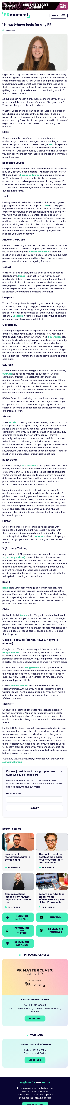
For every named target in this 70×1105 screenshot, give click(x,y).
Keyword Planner (18, 685)
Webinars (36, 1035)
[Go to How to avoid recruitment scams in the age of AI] (18, 852)
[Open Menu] (59, 16)
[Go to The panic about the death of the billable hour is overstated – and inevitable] (52, 852)
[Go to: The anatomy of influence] (35, 1053)
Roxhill (6, 587)
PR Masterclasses (36, 954)
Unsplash (17, 315)
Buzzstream (29, 465)
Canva (21, 276)
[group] (35, 6)
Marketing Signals (12, 762)
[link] (35, 6)
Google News (31, 667)
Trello (45, 205)
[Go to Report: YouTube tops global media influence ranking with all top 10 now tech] (52, 892)
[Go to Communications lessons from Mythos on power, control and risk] (18, 892)
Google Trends (10, 652)
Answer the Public (38, 251)
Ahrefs (12, 422)
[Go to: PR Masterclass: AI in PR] (35, 992)
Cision (23, 615)
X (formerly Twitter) (13, 557)
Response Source (30, 175)
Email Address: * (15, 793)
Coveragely (54, 336)
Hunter (39, 536)
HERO (51, 144)
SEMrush (7, 373)
